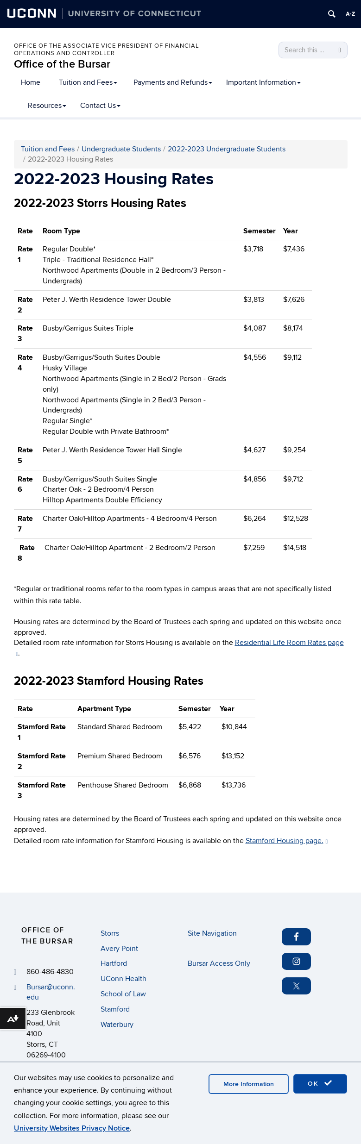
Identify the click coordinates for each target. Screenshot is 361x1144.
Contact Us (100, 105)
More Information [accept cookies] (248, 1084)
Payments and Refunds (172, 82)
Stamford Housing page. (287, 840)
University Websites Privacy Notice (72, 1128)
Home (30, 82)
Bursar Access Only (219, 963)
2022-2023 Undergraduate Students (226, 149)
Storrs (110, 933)
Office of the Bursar (62, 64)
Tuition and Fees (88, 82)
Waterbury (117, 1024)
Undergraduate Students (121, 149)
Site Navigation (212, 933)
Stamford (115, 1009)
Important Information (263, 82)
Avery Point (119, 948)
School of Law (123, 994)
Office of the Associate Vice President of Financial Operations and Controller (106, 49)
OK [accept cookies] (320, 1083)
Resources (47, 105)
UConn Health (123, 978)
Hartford (114, 963)
